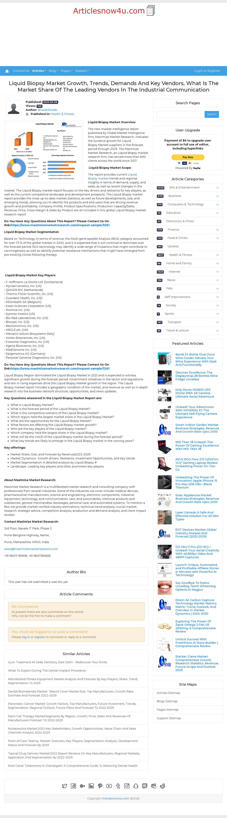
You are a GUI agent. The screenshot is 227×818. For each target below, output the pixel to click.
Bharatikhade (47, 110)
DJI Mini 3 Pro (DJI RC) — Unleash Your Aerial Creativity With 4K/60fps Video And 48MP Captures (197, 552)
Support (81, 71)
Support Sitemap (169, 718)
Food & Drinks (178, 238)
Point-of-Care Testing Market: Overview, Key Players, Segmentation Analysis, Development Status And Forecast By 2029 (73, 743)
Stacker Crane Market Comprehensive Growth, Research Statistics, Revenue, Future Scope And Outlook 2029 (197, 663)
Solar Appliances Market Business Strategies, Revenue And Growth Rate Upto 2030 (197, 499)
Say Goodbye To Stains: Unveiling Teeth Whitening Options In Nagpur (195, 586)
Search (212, 114)
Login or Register (207, 71)
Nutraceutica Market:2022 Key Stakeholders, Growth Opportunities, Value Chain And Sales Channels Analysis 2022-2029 (72, 730)
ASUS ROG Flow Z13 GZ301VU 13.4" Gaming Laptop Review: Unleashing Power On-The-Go (196, 464)
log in (26, 637)
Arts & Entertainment (184, 187)
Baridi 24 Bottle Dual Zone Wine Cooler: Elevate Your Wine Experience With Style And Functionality (196, 360)
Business (175, 196)
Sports (169, 313)
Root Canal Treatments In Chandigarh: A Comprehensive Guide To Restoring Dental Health (73, 766)
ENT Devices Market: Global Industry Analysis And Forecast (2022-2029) (195, 533)
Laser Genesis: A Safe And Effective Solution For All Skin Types (197, 516)
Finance (173, 229)
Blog (52, 71)
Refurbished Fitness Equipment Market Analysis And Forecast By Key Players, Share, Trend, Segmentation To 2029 (73, 681)
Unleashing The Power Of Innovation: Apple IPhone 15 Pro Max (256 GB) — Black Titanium (196, 482)
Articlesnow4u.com (115, 798)
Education (173, 213)
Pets (169, 288)
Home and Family (179, 263)
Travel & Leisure (177, 330)
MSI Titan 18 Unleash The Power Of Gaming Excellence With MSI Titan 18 (197, 445)
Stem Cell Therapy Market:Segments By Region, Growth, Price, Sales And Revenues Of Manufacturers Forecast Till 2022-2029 (69, 718)
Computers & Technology (186, 204)
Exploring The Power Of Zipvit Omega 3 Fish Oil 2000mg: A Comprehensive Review (195, 626)
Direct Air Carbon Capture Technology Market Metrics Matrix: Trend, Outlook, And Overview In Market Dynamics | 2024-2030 (195, 606)
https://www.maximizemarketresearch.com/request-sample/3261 (60, 225)
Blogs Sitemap (167, 701)
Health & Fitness (62, 114)
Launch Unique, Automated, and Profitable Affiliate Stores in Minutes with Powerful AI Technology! (197, 570)
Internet (174, 271)
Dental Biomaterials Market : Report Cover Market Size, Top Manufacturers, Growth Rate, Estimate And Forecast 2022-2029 (71, 693)
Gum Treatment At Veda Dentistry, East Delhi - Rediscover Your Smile (57, 662)
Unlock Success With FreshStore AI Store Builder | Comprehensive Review (196, 643)
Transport (174, 322)
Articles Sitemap (168, 693)
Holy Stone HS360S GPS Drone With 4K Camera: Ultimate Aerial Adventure (194, 393)
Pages (65, 71)
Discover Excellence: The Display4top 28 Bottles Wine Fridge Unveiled (196, 376)
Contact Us (21, 71)
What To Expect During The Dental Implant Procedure (47, 670)
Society (171, 305)
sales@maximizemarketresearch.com (31, 549)
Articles (38, 71)
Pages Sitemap (167, 709)
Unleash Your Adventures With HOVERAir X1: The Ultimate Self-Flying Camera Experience (196, 412)
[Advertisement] (113, 42)
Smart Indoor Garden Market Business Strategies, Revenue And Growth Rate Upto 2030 (197, 428)
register (39, 637)
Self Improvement (177, 297)
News (171, 280)
